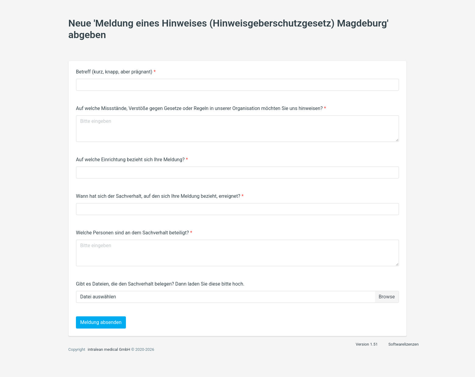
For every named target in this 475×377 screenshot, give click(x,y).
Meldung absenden (101, 322)
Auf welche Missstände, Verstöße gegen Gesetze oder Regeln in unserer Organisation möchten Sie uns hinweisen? (201, 108)
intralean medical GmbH (109, 349)
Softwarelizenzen (403, 344)
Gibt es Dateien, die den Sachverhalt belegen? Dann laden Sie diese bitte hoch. (160, 284)
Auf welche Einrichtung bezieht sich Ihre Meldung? (132, 159)
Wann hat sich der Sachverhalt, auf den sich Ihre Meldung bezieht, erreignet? (160, 196)
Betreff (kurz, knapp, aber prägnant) (116, 72)
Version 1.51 (367, 344)
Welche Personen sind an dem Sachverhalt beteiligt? (134, 233)
